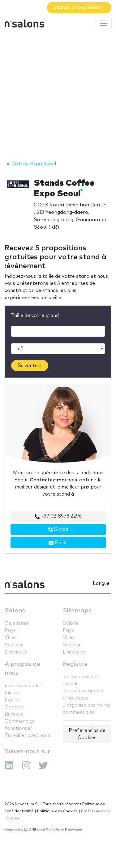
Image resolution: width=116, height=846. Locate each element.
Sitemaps (77, 611)
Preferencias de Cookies (87, 734)
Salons (15, 611)
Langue (101, 583)
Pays (10, 630)
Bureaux (14, 714)
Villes (11, 637)
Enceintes (16, 652)
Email (58, 542)
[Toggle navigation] (104, 23)
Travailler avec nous (27, 735)
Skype (58, 529)
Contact (14, 707)
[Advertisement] (58, 96)
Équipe (12, 700)
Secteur (14, 645)
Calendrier (17, 623)
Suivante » (29, 365)
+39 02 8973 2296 (58, 516)
